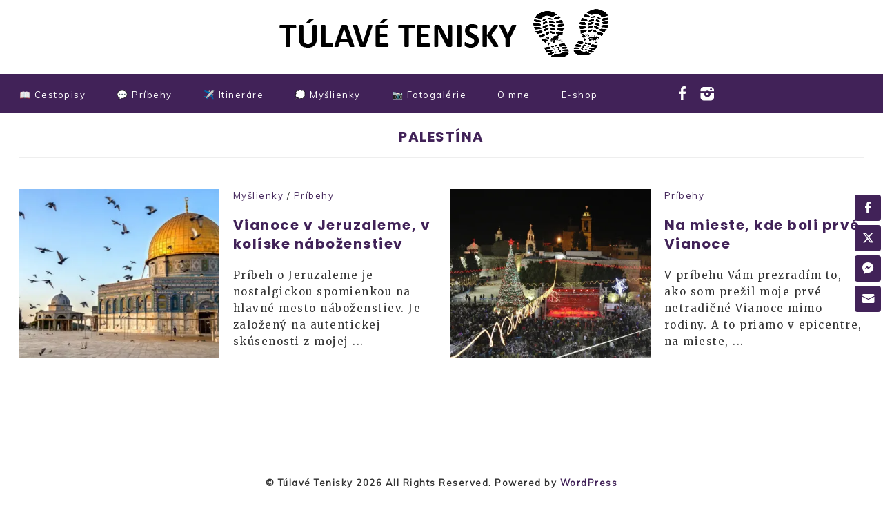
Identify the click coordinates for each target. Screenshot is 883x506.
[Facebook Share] (868, 208)
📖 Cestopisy (52, 94)
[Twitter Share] (868, 238)
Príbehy (314, 195)
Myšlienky (258, 195)
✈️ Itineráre (234, 94)
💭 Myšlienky (328, 94)
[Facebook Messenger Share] (868, 268)
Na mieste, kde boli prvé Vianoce (762, 234)
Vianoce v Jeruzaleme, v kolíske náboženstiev (332, 234)
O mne (513, 94)
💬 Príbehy (144, 94)
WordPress (589, 482)
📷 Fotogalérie (429, 94)
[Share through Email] (868, 299)
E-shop (580, 94)
